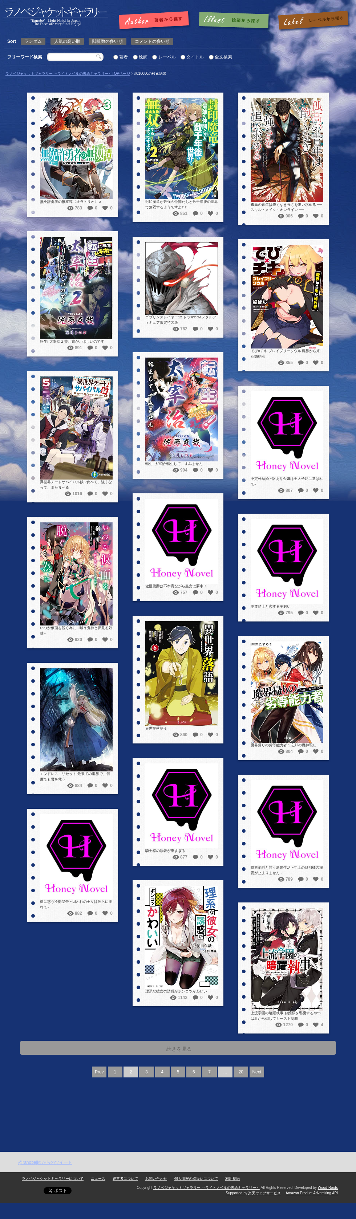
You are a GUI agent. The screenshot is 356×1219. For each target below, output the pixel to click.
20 (241, 1072)
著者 (123, 57)
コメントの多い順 (152, 41)
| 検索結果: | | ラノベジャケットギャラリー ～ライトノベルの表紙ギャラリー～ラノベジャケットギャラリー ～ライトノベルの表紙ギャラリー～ (56, 16)
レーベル (167, 57)
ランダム (33, 41)
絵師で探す (234, 20)
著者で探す (156, 20)
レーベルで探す (313, 20)
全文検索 (223, 57)
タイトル (195, 57)
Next (256, 1072)
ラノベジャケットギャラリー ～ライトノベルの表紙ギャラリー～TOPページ (67, 74)
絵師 (143, 57)
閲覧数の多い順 (107, 41)
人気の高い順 (67, 41)
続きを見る (179, 1049)
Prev (99, 1072)
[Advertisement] (87, 1149)
